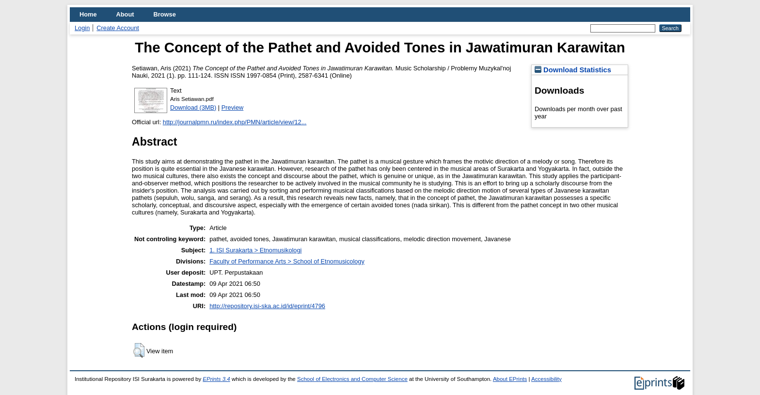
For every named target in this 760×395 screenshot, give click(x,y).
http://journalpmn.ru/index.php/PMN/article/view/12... (235, 122)
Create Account (117, 28)
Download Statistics (573, 70)
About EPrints (510, 379)
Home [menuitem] (88, 14)
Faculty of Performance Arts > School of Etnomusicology (286, 261)
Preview (233, 107)
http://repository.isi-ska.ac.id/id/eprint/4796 (267, 306)
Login (82, 28)
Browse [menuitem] (165, 14)
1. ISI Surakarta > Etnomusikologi (255, 250)
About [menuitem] (125, 14)
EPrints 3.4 (216, 379)
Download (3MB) (193, 107)
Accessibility (546, 379)
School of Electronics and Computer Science (352, 379)
